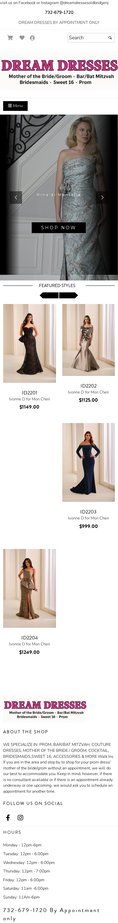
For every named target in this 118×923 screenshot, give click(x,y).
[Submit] (110, 37)
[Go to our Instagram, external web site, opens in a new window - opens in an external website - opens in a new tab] (20, 818)
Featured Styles (57, 286)
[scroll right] (68, 295)
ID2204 (29, 637)
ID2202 (89, 386)
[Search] (91, 37)
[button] (15, 197)
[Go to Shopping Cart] (10, 38)
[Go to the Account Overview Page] (32, 38)
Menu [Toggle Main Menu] (15, 106)
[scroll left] (49, 295)
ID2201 (29, 392)
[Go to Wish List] (22, 38)
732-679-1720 (59, 12)
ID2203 (88, 511)
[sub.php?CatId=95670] (59, 197)
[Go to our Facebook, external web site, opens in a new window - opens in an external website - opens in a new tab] (8, 818)
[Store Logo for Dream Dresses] (59, 71)
